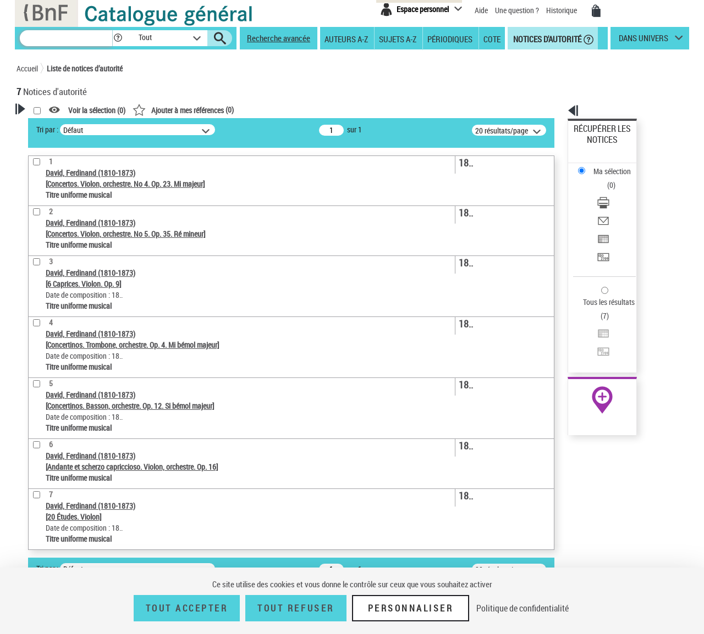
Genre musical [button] (52, 404)
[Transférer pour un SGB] (617, 204)
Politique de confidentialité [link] (522, 608)
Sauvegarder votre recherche (85, 257)
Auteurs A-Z (346, 38)
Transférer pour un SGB (610, 204)
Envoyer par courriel (605, 178)
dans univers (643, 40)
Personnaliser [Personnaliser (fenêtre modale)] (411, 608)
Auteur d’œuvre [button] (54, 422)
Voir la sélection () (238, 110)
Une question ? (517, 10)
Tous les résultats (602, 235)
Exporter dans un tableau (613, 191)
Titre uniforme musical (72, 332)
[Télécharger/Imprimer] (617, 165)
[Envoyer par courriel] (617, 178)
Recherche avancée (278, 37)
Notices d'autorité (546, 38)
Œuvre (42, 315)
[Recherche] (66, 38)
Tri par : (189, 129)
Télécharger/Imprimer (608, 165)
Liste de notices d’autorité (85, 68)
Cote (492, 38)
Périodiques (449, 38)
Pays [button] (36, 367)
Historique (562, 10)
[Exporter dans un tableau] (617, 191)
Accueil (27, 68)
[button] (118, 38)
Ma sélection (594, 146)
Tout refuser (295, 608)
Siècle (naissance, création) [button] (74, 385)
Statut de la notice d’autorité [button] (76, 349)
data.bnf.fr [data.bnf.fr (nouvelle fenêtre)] (566, 336)
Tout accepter (187, 608)
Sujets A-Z (397, 38)
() (324, 109)
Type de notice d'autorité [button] (69, 298)
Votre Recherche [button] (62, 127)
